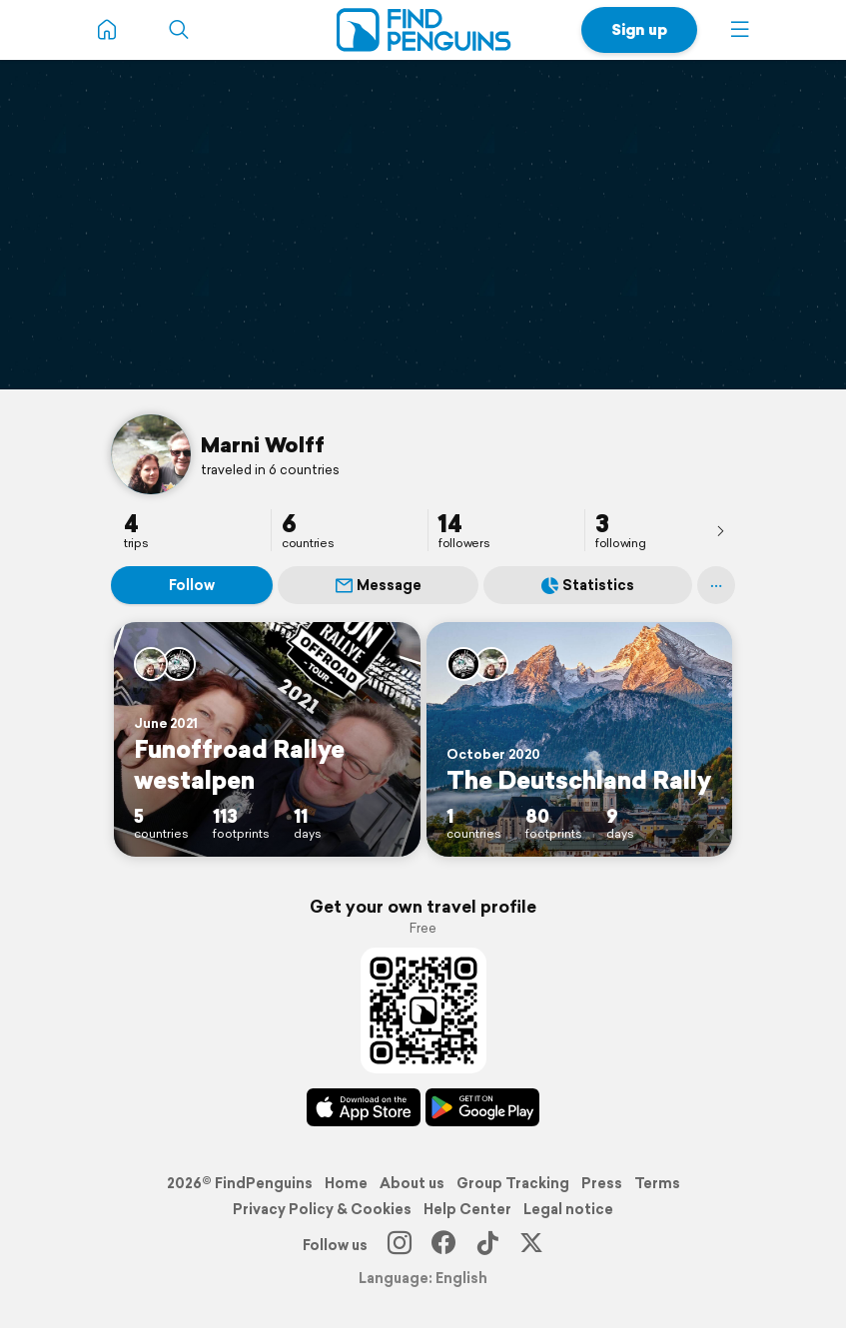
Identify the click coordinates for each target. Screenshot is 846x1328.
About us (412, 1183)
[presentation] (720, 530)
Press (601, 1183)
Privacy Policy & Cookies (322, 1209)
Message (379, 585)
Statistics (587, 585)
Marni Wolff (263, 444)
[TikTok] (487, 1245)
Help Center (467, 1209)
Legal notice (568, 1209)
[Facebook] (443, 1245)
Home (346, 1183)
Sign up (639, 29)
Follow (192, 585)
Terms (657, 1183)
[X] (531, 1245)
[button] (740, 30)
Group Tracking (512, 1183)
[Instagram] (400, 1245)
